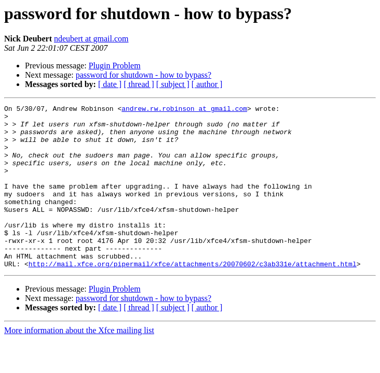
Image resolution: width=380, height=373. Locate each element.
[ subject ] (172, 84)
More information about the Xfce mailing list (79, 362)
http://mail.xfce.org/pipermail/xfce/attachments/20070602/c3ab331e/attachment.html (193, 296)
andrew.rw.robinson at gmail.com (184, 109)
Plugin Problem (115, 65)
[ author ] (207, 84)
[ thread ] (139, 84)
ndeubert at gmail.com (91, 38)
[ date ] (109, 84)
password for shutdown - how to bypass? (143, 74)
